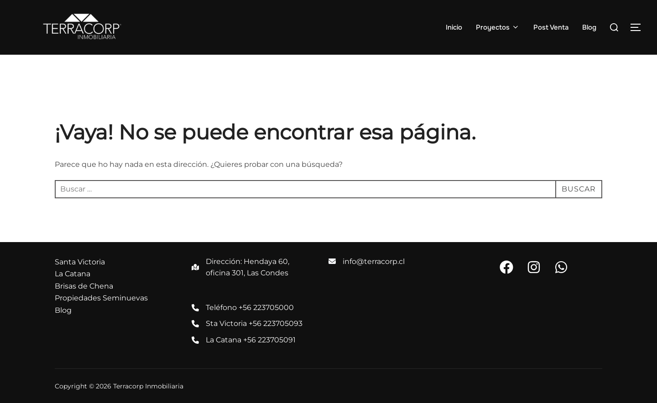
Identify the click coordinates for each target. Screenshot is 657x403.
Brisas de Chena (84, 286)
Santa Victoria (80, 262)
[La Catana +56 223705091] (244, 340)
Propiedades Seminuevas (101, 298)
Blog (589, 27)
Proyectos (498, 27)
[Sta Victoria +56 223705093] (247, 324)
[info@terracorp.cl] (366, 262)
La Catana (72, 273)
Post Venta (550, 27)
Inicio (454, 27)
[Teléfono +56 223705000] (243, 308)
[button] (506, 267)
